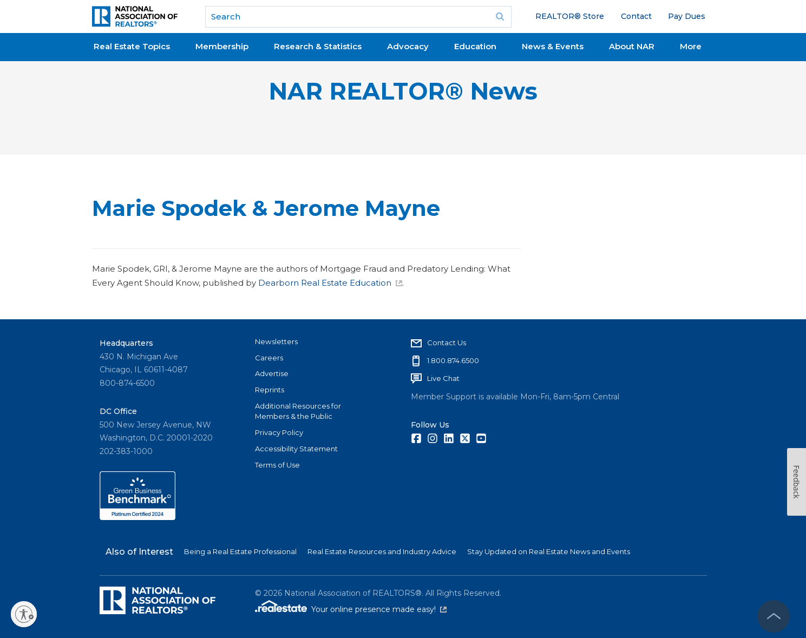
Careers (269, 357)
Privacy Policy (279, 432)
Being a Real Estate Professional (240, 551)
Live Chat (443, 378)
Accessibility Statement (296, 448)
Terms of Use (277, 465)
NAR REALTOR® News (403, 91)
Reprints (269, 389)
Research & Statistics (318, 46)
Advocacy (408, 46)
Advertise (272, 373)
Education (475, 46)
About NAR (631, 46)
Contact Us (446, 342)
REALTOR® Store (569, 16)
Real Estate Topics (132, 46)
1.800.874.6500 (453, 360)
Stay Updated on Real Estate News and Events (548, 551)
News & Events (553, 46)
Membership (221, 46)
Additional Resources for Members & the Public (298, 411)
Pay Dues (686, 16)
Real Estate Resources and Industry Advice (381, 551)
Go (499, 17)
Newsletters (276, 341)
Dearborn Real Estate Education (330, 283)
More (691, 46)
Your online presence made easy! (379, 609)
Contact (636, 16)
